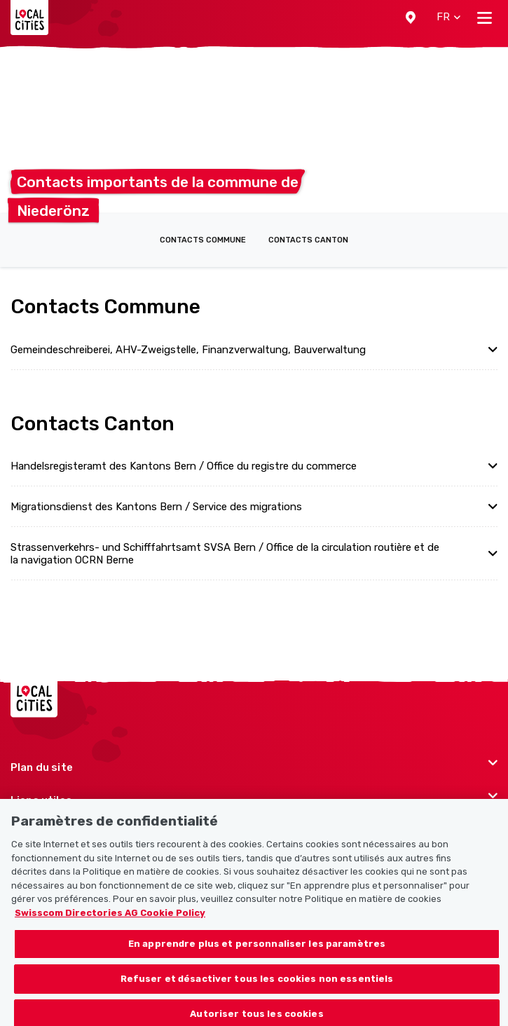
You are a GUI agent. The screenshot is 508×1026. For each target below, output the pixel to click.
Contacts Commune (203, 240)
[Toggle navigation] (484, 17)
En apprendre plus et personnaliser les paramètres (256, 950)
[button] (411, 17)
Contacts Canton (308, 240)
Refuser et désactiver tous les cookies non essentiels (257, 985)
